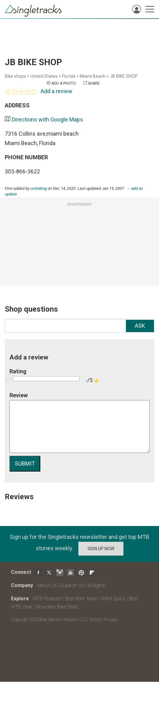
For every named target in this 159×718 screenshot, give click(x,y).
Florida (68, 76)
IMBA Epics (112, 599)
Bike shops (15, 76)
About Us (47, 585)
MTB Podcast (47, 599)
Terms (95, 619)
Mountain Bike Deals (57, 607)
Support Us (72, 585)
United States (44, 76)
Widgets (96, 585)
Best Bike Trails (81, 599)
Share (94, 83)
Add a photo (63, 83)
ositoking (39, 188)
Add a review (56, 91)
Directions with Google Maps (47, 119)
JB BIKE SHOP (124, 76)
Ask (140, 325)
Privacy (110, 619)
